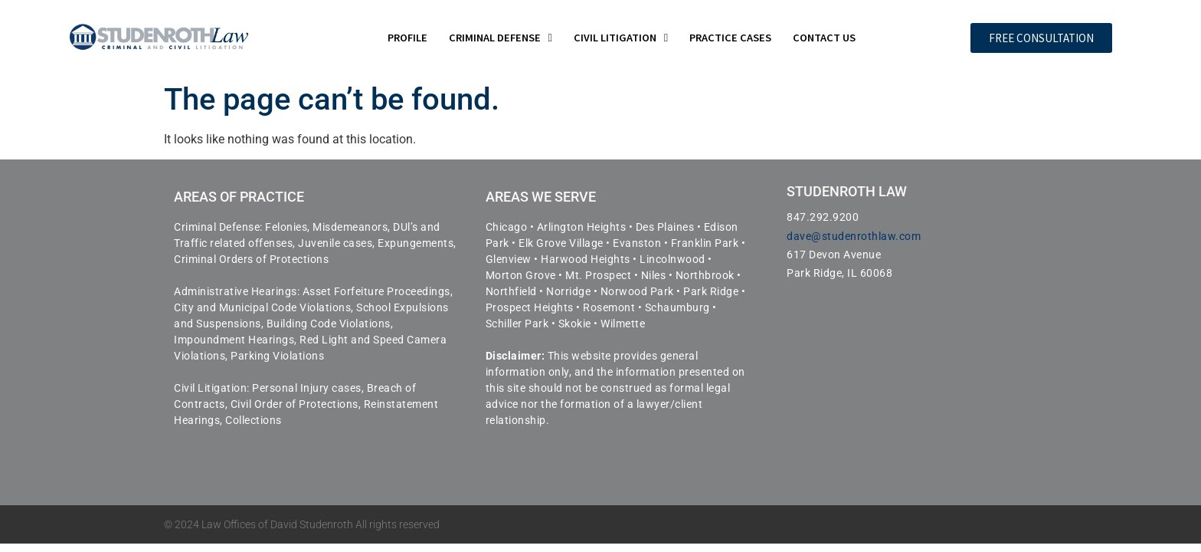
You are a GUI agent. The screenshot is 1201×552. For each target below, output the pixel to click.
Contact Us (824, 37)
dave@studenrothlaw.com (854, 236)
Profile (407, 37)
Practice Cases (730, 37)
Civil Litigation (621, 38)
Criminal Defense (500, 38)
